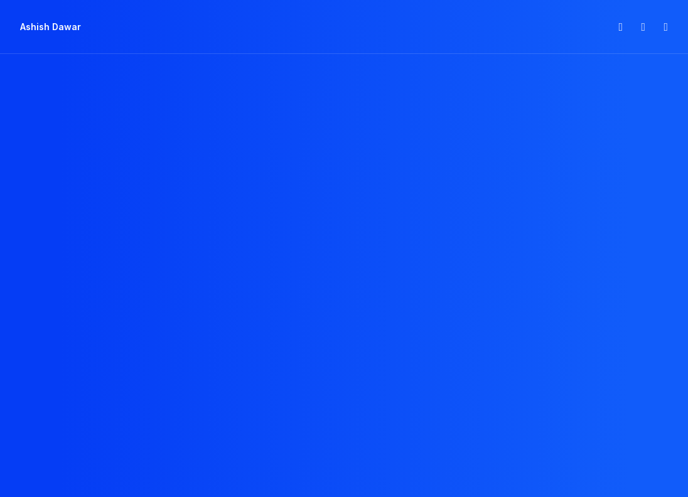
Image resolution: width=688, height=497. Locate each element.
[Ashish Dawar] (50, 27)
